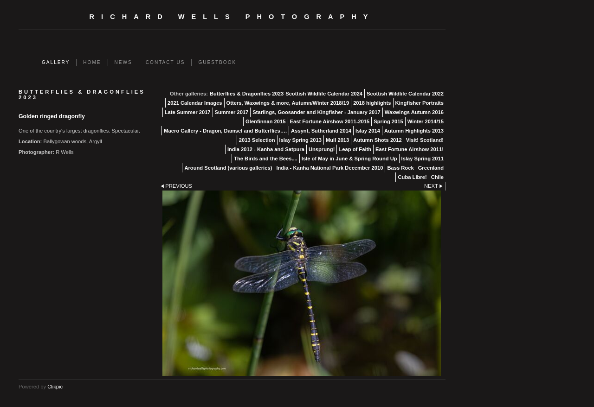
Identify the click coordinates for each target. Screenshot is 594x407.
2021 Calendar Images (195, 103)
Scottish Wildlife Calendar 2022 (405, 93)
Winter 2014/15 (425, 121)
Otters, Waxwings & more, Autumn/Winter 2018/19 (287, 103)
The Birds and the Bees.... (265, 158)
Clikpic (55, 386)
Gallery (56, 62)
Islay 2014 (367, 131)
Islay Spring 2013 (300, 140)
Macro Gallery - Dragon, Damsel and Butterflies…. (225, 131)
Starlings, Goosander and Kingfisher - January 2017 (316, 112)
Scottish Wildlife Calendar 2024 (323, 93)
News (123, 62)
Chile (437, 177)
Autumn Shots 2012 (377, 140)
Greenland (431, 168)
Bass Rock (400, 168)
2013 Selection (257, 140)
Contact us (165, 62)
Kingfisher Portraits (419, 103)
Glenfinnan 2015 (265, 121)
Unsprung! (322, 149)
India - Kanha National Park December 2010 (329, 168)
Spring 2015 (388, 121)
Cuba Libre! (412, 177)
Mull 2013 (337, 140)
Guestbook (217, 62)
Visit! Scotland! (425, 140)
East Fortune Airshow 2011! (409, 149)
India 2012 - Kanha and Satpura (265, 149)
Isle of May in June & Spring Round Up (349, 158)
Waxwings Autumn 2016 (414, 112)
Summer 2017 (232, 112)
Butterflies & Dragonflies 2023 (247, 93)
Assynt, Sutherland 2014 (321, 131)
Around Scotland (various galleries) (228, 168)
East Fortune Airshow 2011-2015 (330, 121)
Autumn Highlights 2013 (414, 131)
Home (92, 62)
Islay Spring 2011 (422, 158)
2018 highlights (372, 103)
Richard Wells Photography (232, 16)
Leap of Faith (355, 149)
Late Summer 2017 (188, 112)
